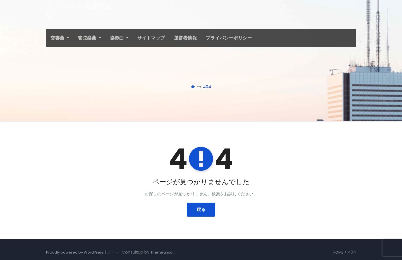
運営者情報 (185, 38)
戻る (201, 209)
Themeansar (162, 252)
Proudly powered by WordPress (75, 252)
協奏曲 (119, 38)
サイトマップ (151, 38)
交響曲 (60, 38)
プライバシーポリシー (229, 38)
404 (207, 87)
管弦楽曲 (89, 38)
